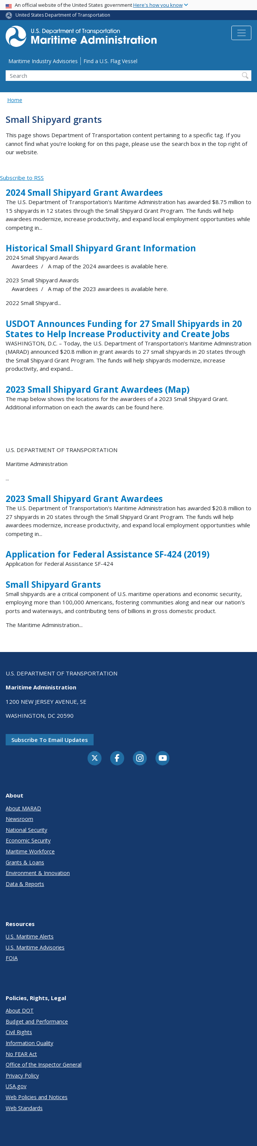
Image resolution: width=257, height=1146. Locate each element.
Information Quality (29, 1043)
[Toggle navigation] (241, 33)
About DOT (20, 1010)
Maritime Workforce (30, 851)
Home (14, 100)
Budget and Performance (37, 1021)
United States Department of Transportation (62, 15)
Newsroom (19, 818)
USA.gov (16, 1086)
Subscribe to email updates (49, 739)
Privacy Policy (22, 1075)
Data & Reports (25, 883)
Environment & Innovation (38, 873)
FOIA (12, 958)
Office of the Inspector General (44, 1064)
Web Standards (24, 1108)
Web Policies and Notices (37, 1097)
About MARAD (23, 808)
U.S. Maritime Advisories (35, 947)
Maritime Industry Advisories (43, 61)
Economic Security (28, 840)
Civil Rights (19, 1032)
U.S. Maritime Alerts (30, 936)
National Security (26, 829)
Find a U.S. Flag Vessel (110, 61)
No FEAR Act (21, 1054)
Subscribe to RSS (22, 177)
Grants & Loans (25, 862)
